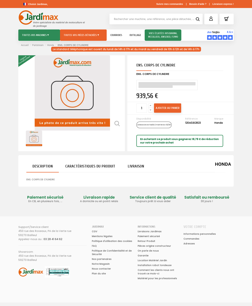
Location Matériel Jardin (152, 260)
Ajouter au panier (168, 108)
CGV (94, 231)
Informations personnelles (200, 234)
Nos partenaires (102, 259)
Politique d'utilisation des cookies (112, 241)
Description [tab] (42, 166)
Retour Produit (146, 241)
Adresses (189, 243)
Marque (218, 118)
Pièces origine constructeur (154, 246)
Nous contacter (101, 268)
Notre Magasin (101, 264)
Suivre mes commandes (169, 4)
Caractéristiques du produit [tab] (90, 166)
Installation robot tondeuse (155, 265)
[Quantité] (141, 108)
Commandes (191, 238)
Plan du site (99, 273)
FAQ (94, 246)
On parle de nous (148, 250)
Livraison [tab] (136, 166)
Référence (191, 118)
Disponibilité (143, 118)
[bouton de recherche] (197, 20)
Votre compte (195, 227)
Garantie (143, 255)
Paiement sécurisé (149, 236)
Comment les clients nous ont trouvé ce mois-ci (156, 271)
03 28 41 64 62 (53, 239)
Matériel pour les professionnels (157, 278)
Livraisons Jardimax (150, 231)
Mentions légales (102, 236)
